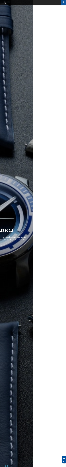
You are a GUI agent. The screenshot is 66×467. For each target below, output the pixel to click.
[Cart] (58, 2)
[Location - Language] (55, 2)
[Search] (63, 2)
